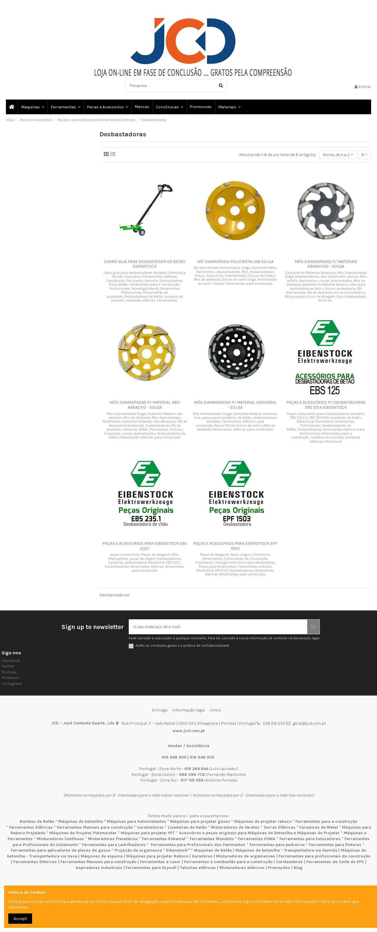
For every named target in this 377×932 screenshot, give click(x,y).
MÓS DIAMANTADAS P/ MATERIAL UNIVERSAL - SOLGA (235, 405)
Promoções (279, 867)
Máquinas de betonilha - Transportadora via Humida (286, 850)
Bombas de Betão (37, 821)
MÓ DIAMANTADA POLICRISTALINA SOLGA (235, 261)
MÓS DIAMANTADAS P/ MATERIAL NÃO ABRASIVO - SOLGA (145, 405)
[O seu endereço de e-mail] (218, 627)
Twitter (8, 666)
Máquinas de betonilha (80, 821)
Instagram (11, 683)
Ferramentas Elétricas (31, 827)
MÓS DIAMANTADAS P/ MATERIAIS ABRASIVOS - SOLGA (326, 264)
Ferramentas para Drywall (151, 867)
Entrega (159, 710)
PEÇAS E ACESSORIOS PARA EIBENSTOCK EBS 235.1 (144, 546)
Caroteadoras (150, 827)
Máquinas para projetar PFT (148, 832)
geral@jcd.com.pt (309, 723)
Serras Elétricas (279, 827)
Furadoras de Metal (319, 827)
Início (215, 710)
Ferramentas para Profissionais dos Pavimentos (198, 844)
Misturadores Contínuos (60, 838)
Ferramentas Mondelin (212, 838)
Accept (20, 918)
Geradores (202, 856)
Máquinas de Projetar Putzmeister (83, 832)
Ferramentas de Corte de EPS (335, 861)
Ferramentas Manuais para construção (95, 827)
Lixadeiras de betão (187, 827)
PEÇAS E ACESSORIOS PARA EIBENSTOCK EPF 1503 (235, 546)
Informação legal (188, 710)
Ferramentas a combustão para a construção (228, 861)
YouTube (8, 672)
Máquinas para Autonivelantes (136, 821)
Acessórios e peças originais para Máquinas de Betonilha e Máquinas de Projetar (259, 832)
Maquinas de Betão (213, 850)
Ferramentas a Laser (160, 861)
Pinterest (10, 677)
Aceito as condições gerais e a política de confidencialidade (182, 646)
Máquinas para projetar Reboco (157, 856)
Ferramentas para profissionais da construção (324, 856)
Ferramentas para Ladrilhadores (113, 844)
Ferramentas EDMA (256, 838)
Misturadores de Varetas (235, 827)
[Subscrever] (313, 627)
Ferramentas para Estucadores (310, 838)
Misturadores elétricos (241, 867)
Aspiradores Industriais (99, 867)
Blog (298, 867)
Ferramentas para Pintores (335, 844)
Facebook (10, 660)
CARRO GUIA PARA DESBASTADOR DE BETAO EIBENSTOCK (144, 264)
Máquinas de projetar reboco (262, 821)
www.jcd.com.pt (189, 730)
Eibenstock (177, 850)
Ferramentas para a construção (326, 821)
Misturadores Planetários (113, 838)
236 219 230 (274, 723)
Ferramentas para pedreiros (277, 844)
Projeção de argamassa (138, 850)
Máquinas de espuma (102, 856)
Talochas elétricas (198, 867)
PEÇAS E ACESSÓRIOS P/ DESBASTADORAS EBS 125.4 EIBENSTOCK (326, 405)
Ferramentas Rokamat (164, 838)
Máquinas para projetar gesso (200, 821)
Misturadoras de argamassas (245, 856)
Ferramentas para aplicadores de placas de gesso (60, 850)
